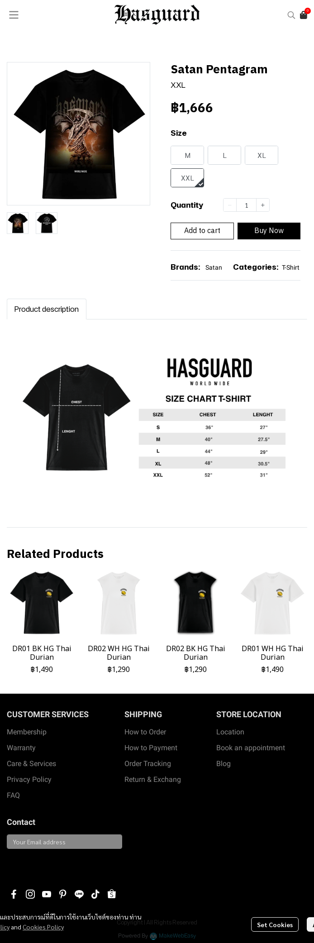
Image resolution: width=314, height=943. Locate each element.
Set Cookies (275, 924)
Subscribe (27, 864)
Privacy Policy (29, 779)
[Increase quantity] (263, 205)
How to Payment (150, 747)
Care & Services (31, 763)
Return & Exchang (152, 779)
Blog (223, 763)
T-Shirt (291, 267)
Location (230, 732)
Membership (27, 732)
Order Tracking (147, 763)
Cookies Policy (43, 927)
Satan (213, 267)
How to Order (145, 732)
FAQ (13, 795)
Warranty (21, 747)
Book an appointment (250, 747)
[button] (291, 15)
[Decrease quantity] (230, 205)
